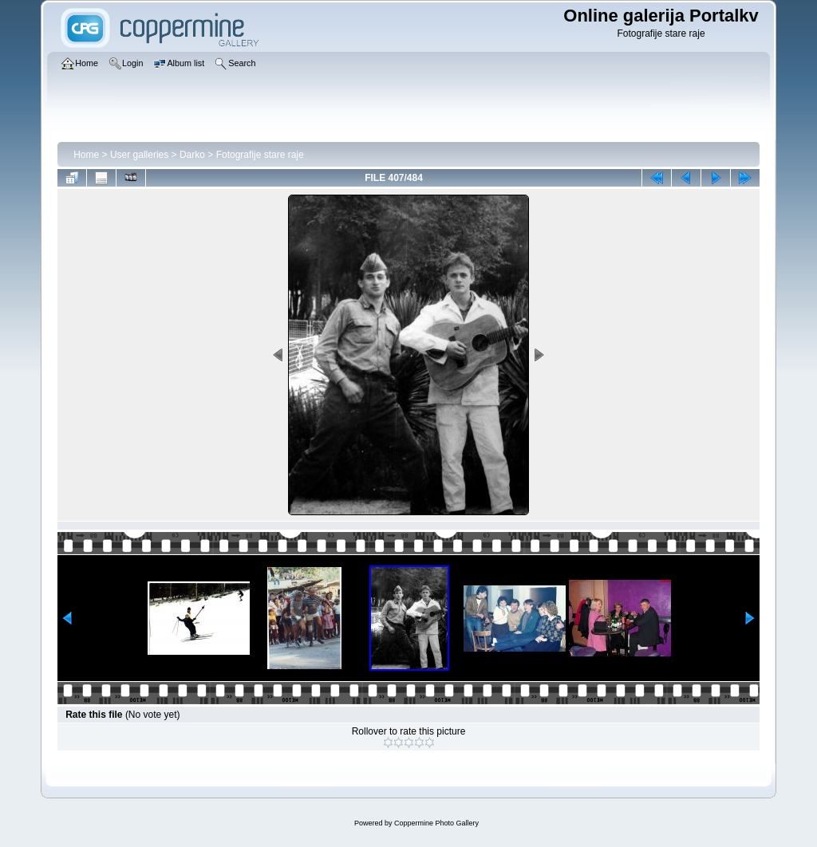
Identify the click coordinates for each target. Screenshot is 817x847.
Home (86, 154)
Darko (192, 154)
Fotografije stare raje (260, 154)
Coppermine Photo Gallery (436, 823)
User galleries (139, 154)
